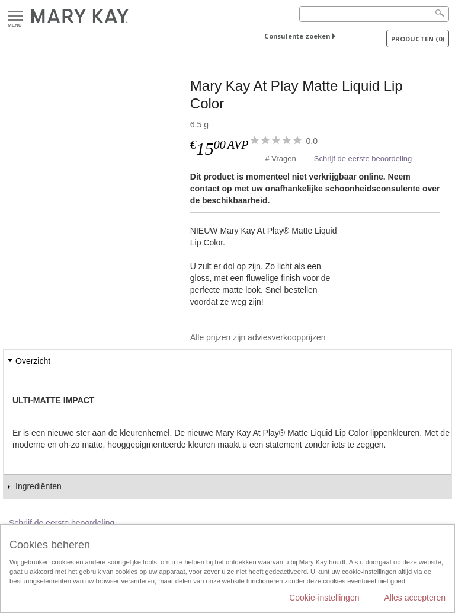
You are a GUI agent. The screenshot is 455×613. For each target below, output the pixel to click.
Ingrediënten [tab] (38, 486)
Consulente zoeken (297, 36)
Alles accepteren (415, 597)
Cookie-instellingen (324, 597)
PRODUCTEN (417, 38)
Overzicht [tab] (32, 361)
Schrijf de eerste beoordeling (363, 158)
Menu (15, 16)
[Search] (374, 14)
